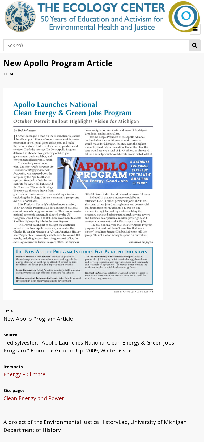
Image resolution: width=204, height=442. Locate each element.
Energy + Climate (24, 374)
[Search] (96, 45)
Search (195, 45)
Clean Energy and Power (33, 398)
